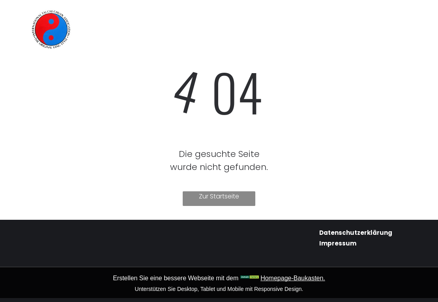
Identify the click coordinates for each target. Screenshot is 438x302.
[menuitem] (139, 16)
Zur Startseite (219, 196)
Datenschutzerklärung (355, 232)
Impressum (337, 243)
